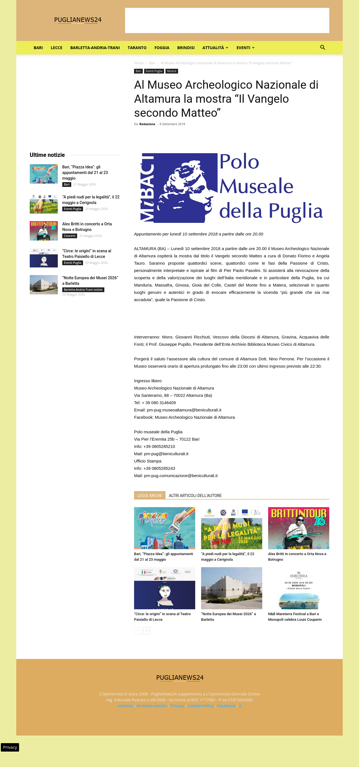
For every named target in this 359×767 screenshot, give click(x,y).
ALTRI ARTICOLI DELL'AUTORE (195, 495)
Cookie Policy (201, 705)
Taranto (137, 47)
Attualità (215, 47)
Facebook (226, 705)
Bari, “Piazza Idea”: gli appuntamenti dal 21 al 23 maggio (85, 172)
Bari (38, 47)
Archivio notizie (151, 705)
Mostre (171, 71)
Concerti (69, 236)
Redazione (147, 124)
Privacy (177, 705)
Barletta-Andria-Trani (95, 47)
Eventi (245, 47)
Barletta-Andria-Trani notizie (83, 290)
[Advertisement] (227, 20)
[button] (322, 48)
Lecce (56, 47)
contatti (125, 705)
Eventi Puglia (154, 71)
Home (139, 63)
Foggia (162, 47)
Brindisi (186, 47)
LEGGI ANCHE (149, 495)
